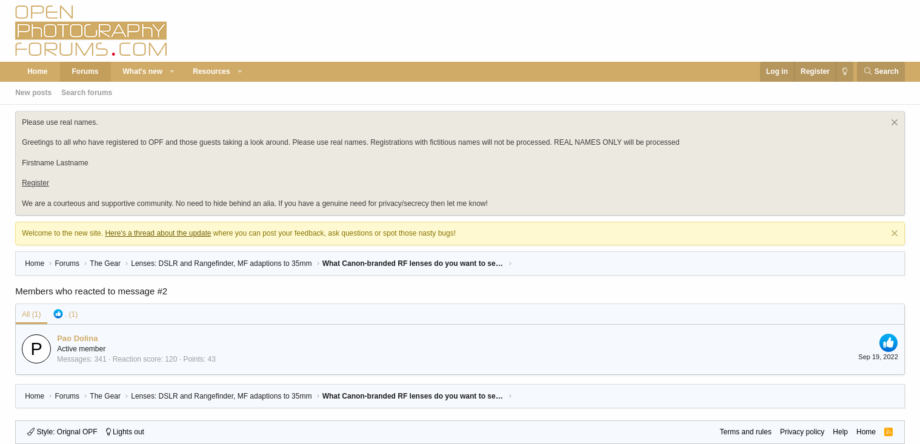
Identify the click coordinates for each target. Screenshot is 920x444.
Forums (85, 71)
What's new (143, 71)
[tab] (65, 314)
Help (840, 432)
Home (37, 71)
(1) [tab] (31, 314)
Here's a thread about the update (158, 233)
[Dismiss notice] (893, 124)
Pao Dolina (77, 338)
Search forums (86, 92)
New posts (33, 92)
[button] (172, 72)
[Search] (881, 72)
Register (35, 183)
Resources (211, 71)
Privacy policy (802, 432)
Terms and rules (746, 432)
